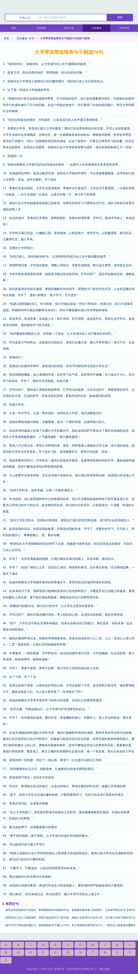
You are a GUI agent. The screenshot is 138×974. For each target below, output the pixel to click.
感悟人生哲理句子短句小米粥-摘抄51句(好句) (87, 917)
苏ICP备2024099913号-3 (82, 968)
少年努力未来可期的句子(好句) (120, 917)
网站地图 (105, 968)
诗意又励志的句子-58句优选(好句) (53, 917)
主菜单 (135, 5)
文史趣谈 (96, 28)
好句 (31, 38)
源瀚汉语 (59, 968)
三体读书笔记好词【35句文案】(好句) (120, 909)
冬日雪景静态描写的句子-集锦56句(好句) (87, 925)
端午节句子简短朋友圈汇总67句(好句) (20, 925)
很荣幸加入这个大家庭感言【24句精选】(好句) (20, 917)
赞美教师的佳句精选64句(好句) (53, 909)
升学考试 (124, 28)
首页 (13, 28)
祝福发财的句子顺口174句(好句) (53, 925)
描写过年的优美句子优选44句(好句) (20, 909)
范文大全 (69, 28)
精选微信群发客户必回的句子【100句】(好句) (87, 909)
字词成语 (41, 28)
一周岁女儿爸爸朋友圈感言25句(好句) (120, 925)
